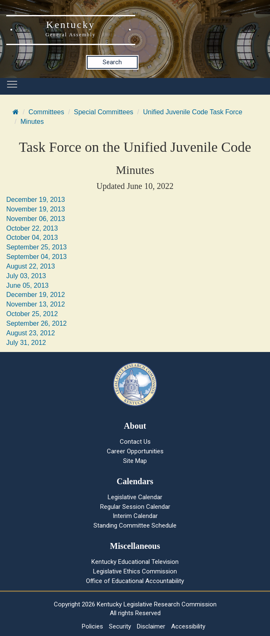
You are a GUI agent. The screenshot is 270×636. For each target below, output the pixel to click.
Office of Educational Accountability (135, 581)
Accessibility (188, 626)
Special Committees (103, 112)
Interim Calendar (135, 516)
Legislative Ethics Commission (135, 571)
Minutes (32, 121)
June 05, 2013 (27, 285)
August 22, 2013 (30, 266)
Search (112, 62)
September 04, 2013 (36, 256)
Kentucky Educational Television (135, 562)
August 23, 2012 (30, 333)
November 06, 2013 (35, 218)
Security (120, 626)
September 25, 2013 (36, 247)
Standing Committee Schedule (135, 525)
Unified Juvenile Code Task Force (192, 112)
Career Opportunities (135, 451)
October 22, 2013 (32, 228)
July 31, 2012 (26, 342)
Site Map (135, 461)
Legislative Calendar (135, 497)
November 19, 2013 (35, 209)
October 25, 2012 (32, 313)
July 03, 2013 (26, 275)
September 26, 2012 (36, 323)
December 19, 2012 (35, 294)
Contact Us (135, 441)
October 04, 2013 (32, 237)
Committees (46, 112)
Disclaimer (151, 626)
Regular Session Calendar (135, 506)
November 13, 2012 (35, 304)
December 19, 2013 (35, 199)
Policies (92, 626)
